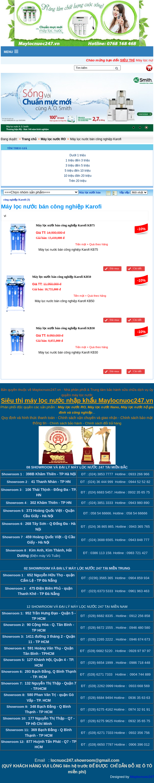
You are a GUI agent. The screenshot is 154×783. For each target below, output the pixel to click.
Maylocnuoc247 (142, 777)
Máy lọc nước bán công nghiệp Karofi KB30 (65, 328)
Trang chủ (29, 139)
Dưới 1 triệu (77, 155)
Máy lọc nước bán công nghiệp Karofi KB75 (65, 225)
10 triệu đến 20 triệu (77, 176)
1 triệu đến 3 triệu (78, 160)
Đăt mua (114, 268)
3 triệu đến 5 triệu (78, 165)
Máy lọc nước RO (53, 139)
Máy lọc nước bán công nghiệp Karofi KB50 (61, 277)
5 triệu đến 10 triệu (77, 170)
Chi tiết (137, 268)
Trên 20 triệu (77, 181)
